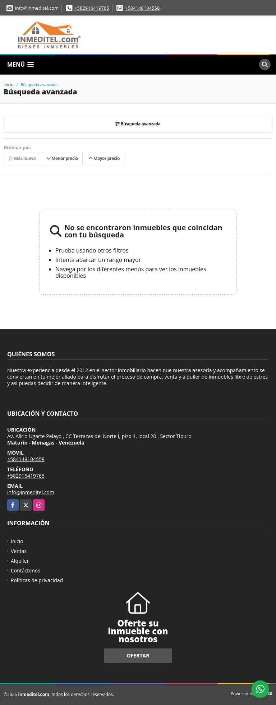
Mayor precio (104, 158)
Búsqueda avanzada (39, 84)
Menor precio (62, 158)
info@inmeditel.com (30, 492)
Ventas (19, 551)
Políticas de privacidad (37, 580)
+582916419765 (91, 8)
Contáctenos (25, 570)
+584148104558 (142, 8)
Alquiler (20, 560)
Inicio (8, 84)
